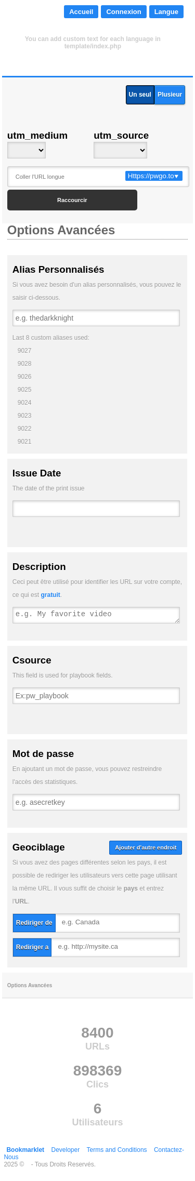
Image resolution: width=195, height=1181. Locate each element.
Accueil (81, 12)
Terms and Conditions (117, 1149)
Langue (166, 12)
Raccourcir (72, 200)
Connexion (123, 12)
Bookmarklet (25, 1149)
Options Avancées (30, 985)
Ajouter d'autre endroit (145, 847)
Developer (65, 1149)
